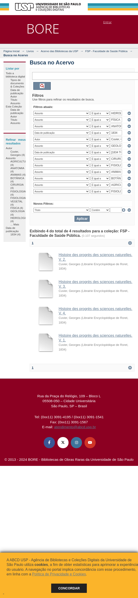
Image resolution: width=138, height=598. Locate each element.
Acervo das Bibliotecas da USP (59, 51)
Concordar (69, 588)
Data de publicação (16, 91)
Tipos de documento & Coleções (17, 83)
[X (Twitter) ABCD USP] (63, 442)
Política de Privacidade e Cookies (59, 574)
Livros (30, 51)
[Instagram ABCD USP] (76, 442)
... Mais (14, 224)
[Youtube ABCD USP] (90, 442)
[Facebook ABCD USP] (49, 442)
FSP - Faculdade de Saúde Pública (106, 51)
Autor (13, 96)
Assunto (15, 103)
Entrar (107, 22)
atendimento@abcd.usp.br (75, 427)
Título (13, 99)
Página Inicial (11, 51)
